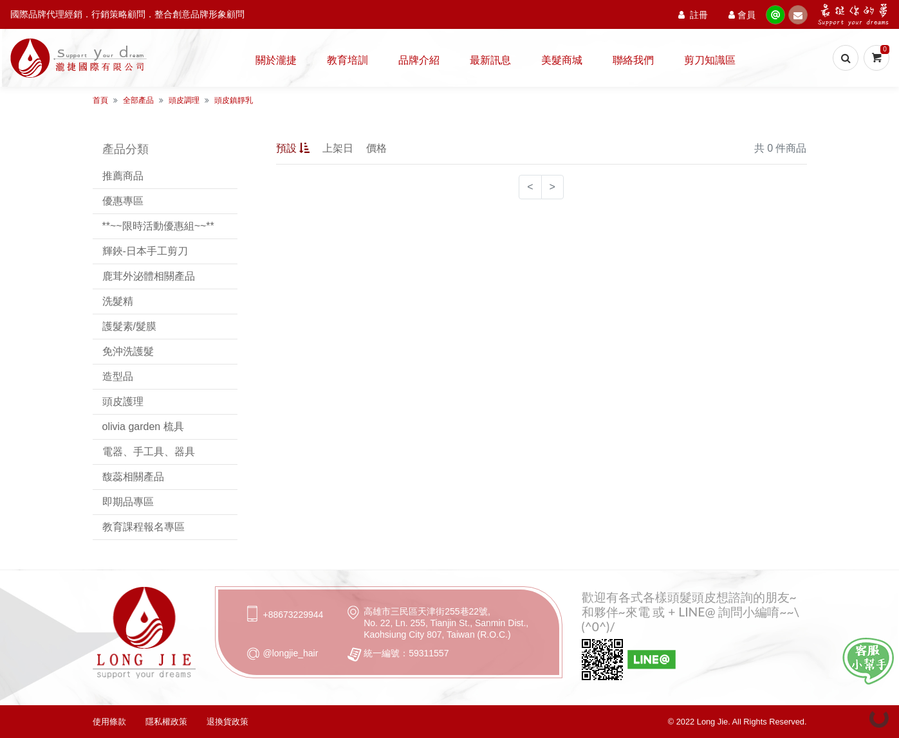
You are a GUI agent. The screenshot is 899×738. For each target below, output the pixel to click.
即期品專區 (128, 501)
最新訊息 (490, 59)
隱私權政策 (166, 721)
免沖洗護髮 (128, 351)
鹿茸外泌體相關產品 (148, 276)
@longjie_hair (291, 653)
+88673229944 (293, 614)
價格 (376, 148)
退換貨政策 (227, 721)
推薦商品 (123, 175)
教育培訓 (347, 59)
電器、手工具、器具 (148, 451)
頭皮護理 (123, 401)
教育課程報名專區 (143, 526)
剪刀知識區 (710, 59)
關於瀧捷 (276, 59)
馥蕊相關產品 (133, 476)
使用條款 (109, 721)
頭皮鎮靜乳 (233, 100)
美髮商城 (561, 59)
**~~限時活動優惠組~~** (158, 226)
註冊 (693, 14)
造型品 (117, 376)
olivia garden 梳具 (143, 426)
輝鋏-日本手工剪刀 (145, 251)
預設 (293, 148)
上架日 (337, 148)
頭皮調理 (184, 100)
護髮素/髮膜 (129, 326)
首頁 (100, 100)
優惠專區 (123, 200)
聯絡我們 (633, 59)
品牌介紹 (419, 59)
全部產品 (138, 100)
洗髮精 (117, 301)
